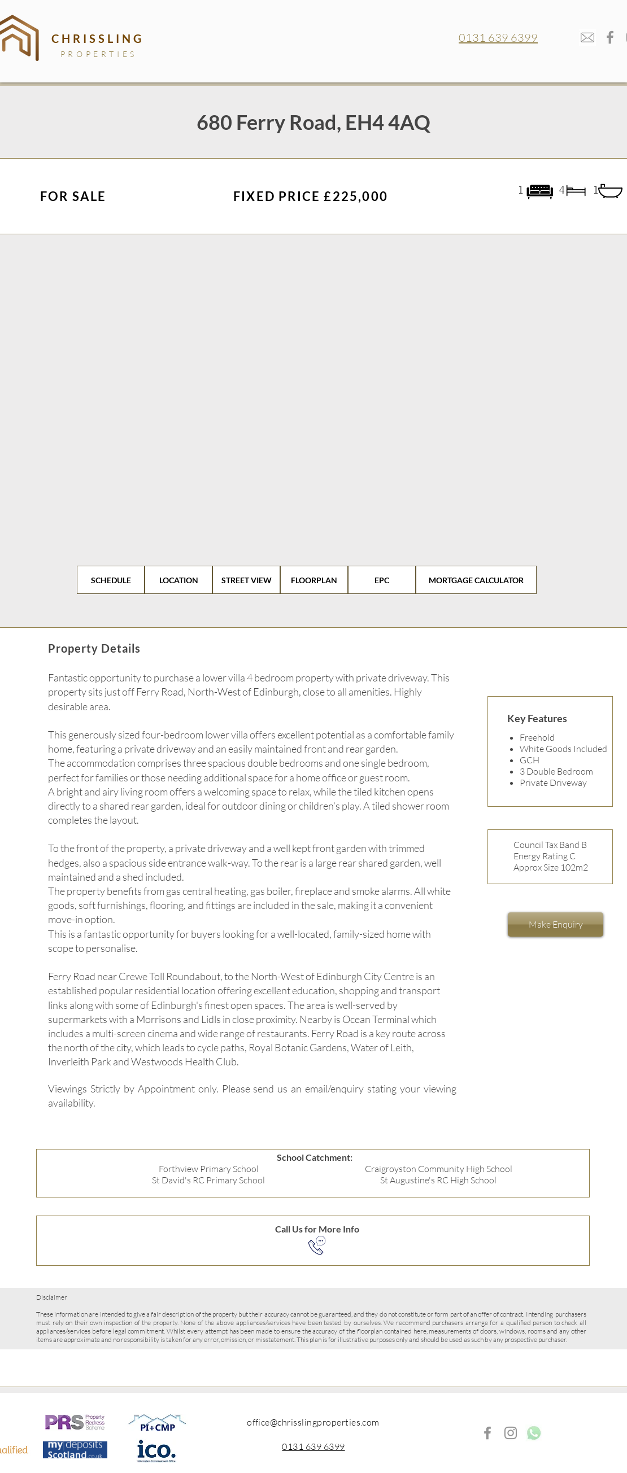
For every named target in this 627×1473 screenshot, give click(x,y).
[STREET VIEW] (246, 580)
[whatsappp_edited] (533, 1432)
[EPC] (382, 580)
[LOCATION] (178, 580)
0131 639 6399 (498, 37)
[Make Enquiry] (555, 924)
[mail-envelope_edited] (587, 37)
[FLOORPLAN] (314, 580)
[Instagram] (510, 1432)
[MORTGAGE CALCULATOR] (476, 580)
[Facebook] (610, 37)
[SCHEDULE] (111, 580)
